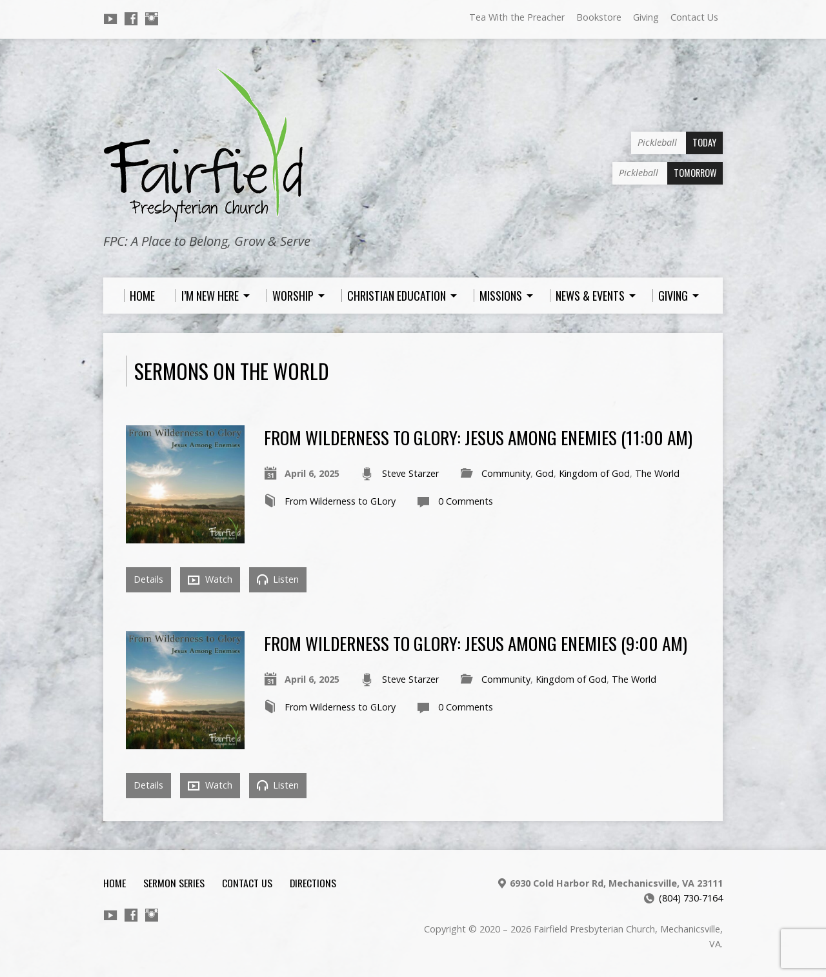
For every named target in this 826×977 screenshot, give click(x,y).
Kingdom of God (594, 473)
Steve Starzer (410, 473)
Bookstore (598, 17)
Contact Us (694, 17)
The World (657, 473)
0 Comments (465, 501)
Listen (278, 579)
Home (114, 883)
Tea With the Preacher (517, 17)
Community (505, 473)
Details (148, 579)
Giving (646, 17)
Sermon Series (174, 883)
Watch (210, 579)
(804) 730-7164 (691, 898)
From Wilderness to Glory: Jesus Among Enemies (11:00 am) (478, 437)
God (545, 473)
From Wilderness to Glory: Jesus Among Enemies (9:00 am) (475, 643)
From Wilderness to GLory (340, 501)
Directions (313, 883)
